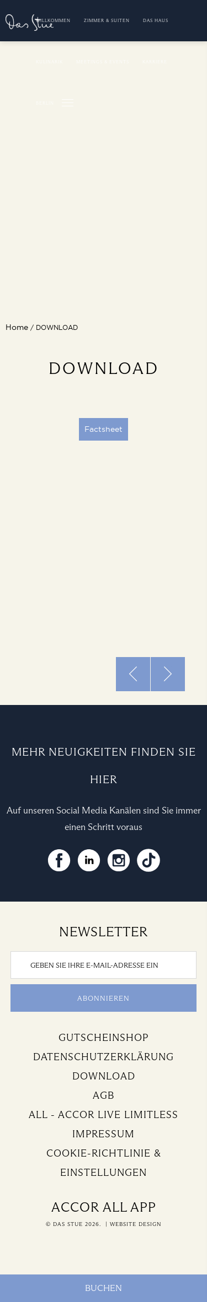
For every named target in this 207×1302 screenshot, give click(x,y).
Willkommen (53, 20)
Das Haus (155, 20)
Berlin (45, 103)
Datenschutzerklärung (103, 1057)
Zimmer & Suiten (107, 20)
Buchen (103, 1288)
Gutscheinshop (103, 1038)
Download (103, 1076)
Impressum (103, 1134)
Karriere (154, 61)
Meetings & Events (102, 61)
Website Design (135, 1224)
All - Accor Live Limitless (103, 1115)
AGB (103, 1095)
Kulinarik (49, 61)
